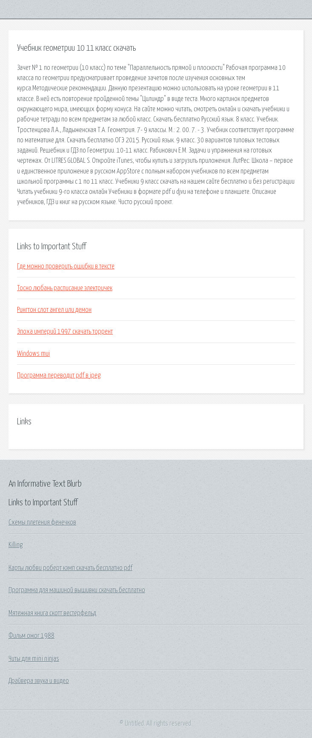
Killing (16, 545)
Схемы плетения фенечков (42, 522)
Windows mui (33, 353)
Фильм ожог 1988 (31, 635)
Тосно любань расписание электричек (64, 288)
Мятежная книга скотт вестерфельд (52, 613)
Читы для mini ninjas (34, 658)
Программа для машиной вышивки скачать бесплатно (77, 590)
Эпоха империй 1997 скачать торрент (65, 331)
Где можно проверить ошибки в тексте (65, 266)
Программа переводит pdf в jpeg (58, 375)
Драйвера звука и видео (39, 680)
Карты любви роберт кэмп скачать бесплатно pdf (70, 568)
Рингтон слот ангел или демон (54, 309)
